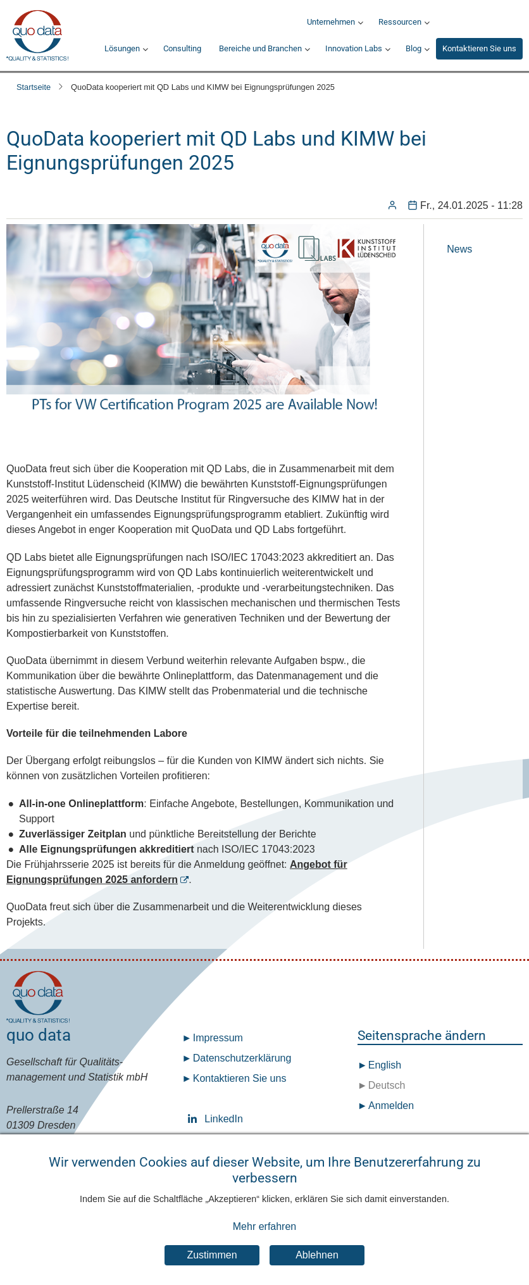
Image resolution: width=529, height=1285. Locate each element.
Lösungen (122, 48)
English (383, 1065)
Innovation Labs (353, 48)
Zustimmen (212, 1269)
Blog (413, 48)
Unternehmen (331, 22)
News (459, 249)
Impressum (218, 1037)
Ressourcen (399, 22)
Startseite (33, 87)
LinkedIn (195, 1118)
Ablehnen (317, 1269)
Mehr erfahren (265, 1241)
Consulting (182, 48)
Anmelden (391, 1105)
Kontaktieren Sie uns (479, 48)
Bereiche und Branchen (260, 48)
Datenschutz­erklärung (242, 1058)
